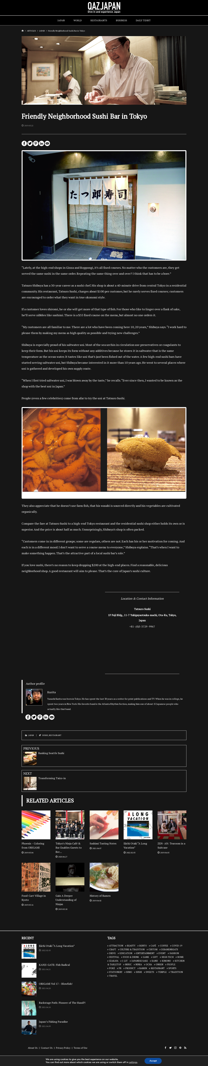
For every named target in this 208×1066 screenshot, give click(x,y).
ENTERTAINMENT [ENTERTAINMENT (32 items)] (145, 953)
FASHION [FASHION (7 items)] (174, 953)
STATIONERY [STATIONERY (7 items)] (115, 972)
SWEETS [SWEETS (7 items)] (150, 972)
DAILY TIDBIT (143, 20)
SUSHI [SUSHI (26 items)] (139, 972)
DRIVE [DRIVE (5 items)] (112, 953)
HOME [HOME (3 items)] (180, 957)
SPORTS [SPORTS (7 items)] (172, 968)
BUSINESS (121, 20)
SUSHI (45, 735)
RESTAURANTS (98, 20)
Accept (153, 1060)
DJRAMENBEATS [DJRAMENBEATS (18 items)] (169, 949)
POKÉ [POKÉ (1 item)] (112, 968)
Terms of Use (80, 1047)
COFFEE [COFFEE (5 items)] (164, 945)
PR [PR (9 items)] (120, 968)
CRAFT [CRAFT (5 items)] (112, 949)
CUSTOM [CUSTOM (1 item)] (153, 949)
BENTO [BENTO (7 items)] (143, 945)
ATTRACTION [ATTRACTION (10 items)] (116, 945)
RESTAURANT (55, 735)
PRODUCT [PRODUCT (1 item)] (130, 968)
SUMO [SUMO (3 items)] (129, 972)
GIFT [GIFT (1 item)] (155, 957)
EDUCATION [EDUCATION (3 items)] (125, 953)
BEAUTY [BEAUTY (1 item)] (131, 945)
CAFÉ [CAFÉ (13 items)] (153, 945)
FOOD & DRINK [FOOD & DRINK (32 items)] (131, 957)
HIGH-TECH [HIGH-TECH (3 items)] (168, 957)
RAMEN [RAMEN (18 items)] (143, 968)
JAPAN (61, 20)
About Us (33, 1047)
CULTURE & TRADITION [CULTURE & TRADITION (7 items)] (132, 949)
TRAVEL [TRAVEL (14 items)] (113, 975)
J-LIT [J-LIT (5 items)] (125, 960)
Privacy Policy (63, 1047)
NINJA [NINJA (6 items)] (138, 964)
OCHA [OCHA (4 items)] (149, 964)
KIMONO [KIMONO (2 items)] (166, 960)
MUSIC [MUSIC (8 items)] (128, 964)
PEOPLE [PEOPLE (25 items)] (171, 964)
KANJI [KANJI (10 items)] (155, 960)
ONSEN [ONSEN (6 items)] (159, 964)
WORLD (78, 20)
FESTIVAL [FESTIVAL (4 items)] (114, 957)
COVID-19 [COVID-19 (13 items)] (177, 945)
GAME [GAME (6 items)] (146, 957)
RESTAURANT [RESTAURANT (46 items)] (158, 968)
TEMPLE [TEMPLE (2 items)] (162, 972)
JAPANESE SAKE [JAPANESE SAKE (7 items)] (140, 960)
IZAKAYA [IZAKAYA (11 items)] (113, 960)
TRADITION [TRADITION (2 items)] (176, 972)
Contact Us (47, 1047)
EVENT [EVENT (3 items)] (162, 953)
